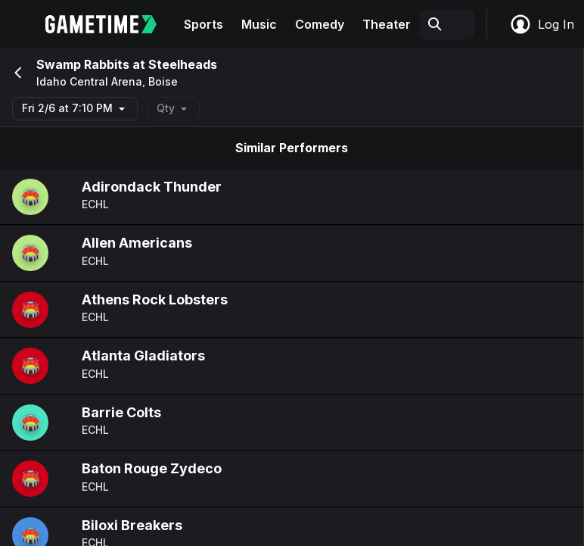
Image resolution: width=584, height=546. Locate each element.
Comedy (319, 24)
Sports (203, 24)
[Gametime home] (110, 24)
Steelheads (182, 64)
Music (259, 24)
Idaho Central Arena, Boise (107, 81)
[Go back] (16, 73)
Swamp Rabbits (82, 64)
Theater (386, 24)
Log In (541, 24)
